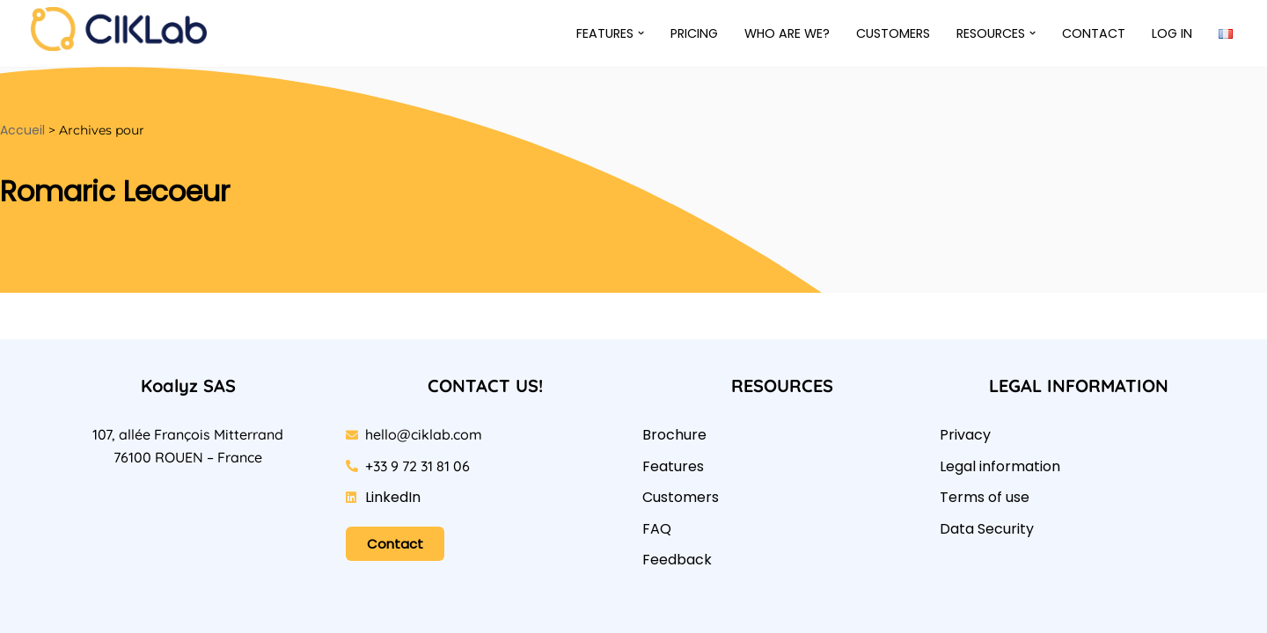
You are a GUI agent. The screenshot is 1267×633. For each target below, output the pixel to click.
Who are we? (787, 33)
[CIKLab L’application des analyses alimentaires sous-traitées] (123, 29)
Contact (1093, 33)
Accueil (22, 130)
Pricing (694, 33)
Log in (1172, 33)
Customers (893, 33)
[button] (641, 33)
